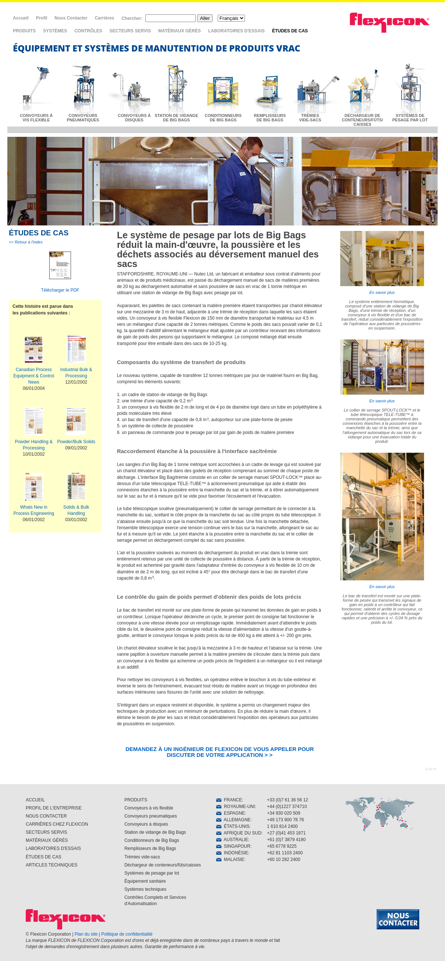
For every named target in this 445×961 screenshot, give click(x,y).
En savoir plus (382, 263)
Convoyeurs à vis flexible (148, 808)
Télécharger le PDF (60, 290)
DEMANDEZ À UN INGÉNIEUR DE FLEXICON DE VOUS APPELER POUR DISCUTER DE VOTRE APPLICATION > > (219, 752)
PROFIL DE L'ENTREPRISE (54, 808)
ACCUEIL (35, 799)
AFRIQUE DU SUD (238, 833)
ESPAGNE (230, 813)
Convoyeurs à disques (146, 824)
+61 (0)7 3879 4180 (286, 839)
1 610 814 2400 (282, 826)
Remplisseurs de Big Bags (150, 848)
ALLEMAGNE (233, 819)
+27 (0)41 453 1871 (286, 833)
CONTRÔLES (88, 30)
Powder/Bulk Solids (76, 441)
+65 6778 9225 (281, 846)
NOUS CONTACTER (46, 816)
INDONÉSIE (232, 852)
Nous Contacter (70, 18)
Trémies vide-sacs (142, 856)
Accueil (21, 18)
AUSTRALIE (232, 839)
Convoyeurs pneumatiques (150, 816)
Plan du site (86, 934)
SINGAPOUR (233, 846)
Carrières (104, 18)
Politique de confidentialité (126, 934)
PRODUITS (24, 30)
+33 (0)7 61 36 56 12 (287, 799)
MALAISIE (230, 859)
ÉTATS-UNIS (232, 826)
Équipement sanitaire (145, 881)
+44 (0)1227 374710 (287, 806)
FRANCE (229, 799)
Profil (41, 18)
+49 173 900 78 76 (285, 819)
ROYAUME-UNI (235, 806)
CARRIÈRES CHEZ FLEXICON (57, 824)
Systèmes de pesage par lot (151, 873)
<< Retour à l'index (26, 242)
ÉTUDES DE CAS (290, 30)
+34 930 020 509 (283, 813)
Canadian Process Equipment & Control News (33, 376)
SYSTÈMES (55, 30)
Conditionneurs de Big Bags (151, 840)
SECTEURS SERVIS (130, 30)
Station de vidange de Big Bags (155, 832)
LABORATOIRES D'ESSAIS (236, 30)
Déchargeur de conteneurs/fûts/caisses (162, 865)
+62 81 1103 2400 (285, 852)
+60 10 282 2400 (283, 859)
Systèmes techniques (145, 889)
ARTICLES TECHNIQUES (51, 865)
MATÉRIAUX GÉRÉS (179, 30)
